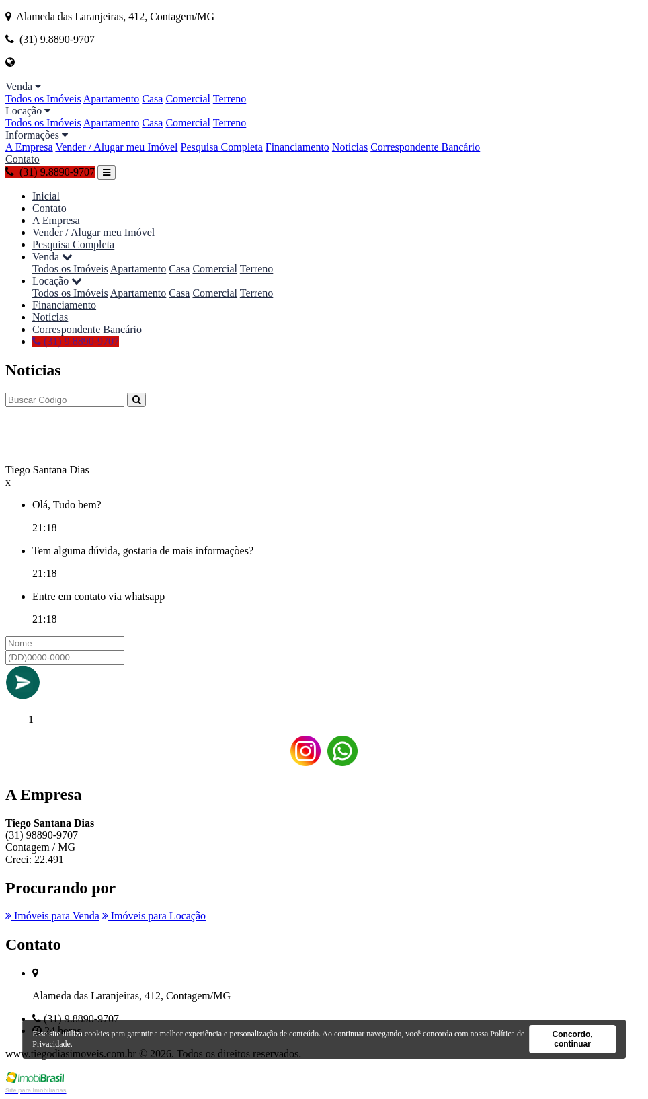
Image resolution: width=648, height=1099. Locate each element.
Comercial (187, 98)
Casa (152, 98)
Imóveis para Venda (52, 915)
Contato (22, 159)
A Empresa (29, 147)
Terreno (230, 98)
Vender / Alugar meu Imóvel (116, 147)
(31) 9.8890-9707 (50, 172)
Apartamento (111, 98)
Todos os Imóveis (43, 98)
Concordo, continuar (573, 1039)
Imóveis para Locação (154, 915)
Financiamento (297, 147)
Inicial (46, 196)
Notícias (350, 147)
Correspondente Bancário (425, 147)
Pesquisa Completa (222, 147)
